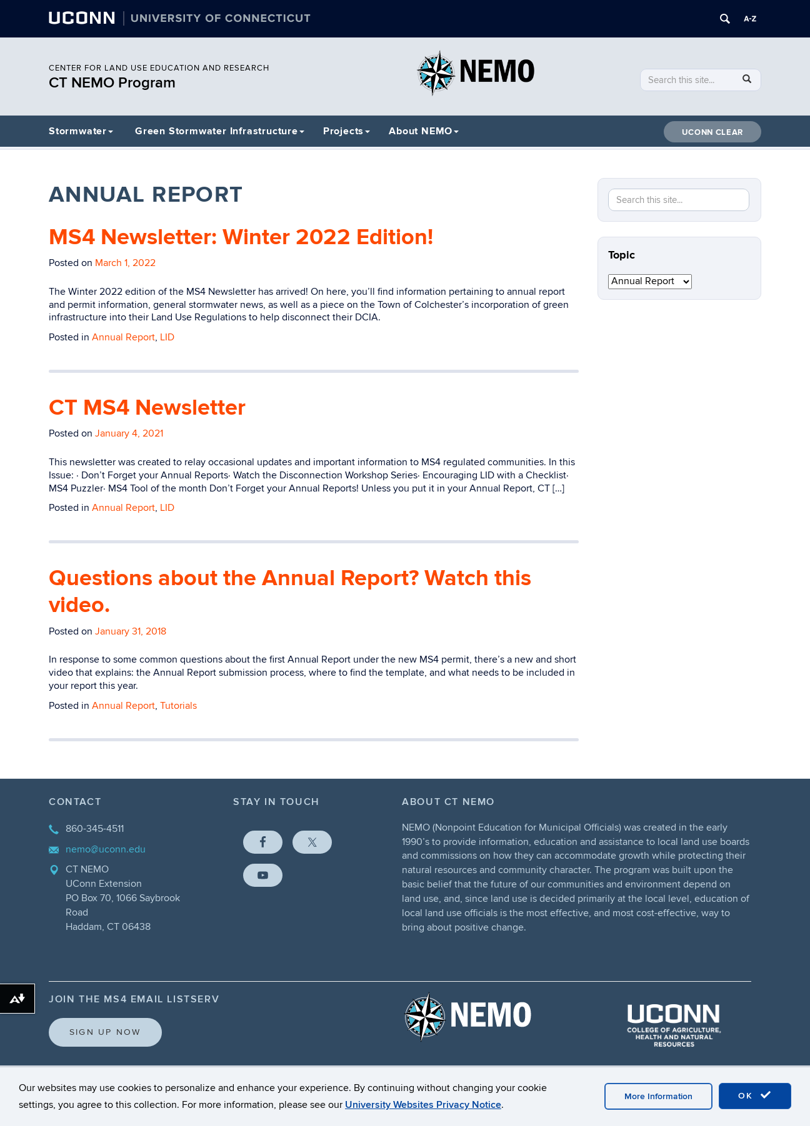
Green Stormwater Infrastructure (219, 131)
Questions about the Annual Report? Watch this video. (290, 592)
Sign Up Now (105, 1032)
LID (167, 337)
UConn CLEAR (712, 132)
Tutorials (178, 705)
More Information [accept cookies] (658, 1096)
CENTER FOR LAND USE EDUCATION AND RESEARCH (159, 68)
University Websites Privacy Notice (423, 1105)
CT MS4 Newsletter (147, 408)
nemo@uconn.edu (106, 849)
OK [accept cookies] (755, 1095)
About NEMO (424, 131)
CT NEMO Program (112, 83)
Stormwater (81, 131)
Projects (346, 131)
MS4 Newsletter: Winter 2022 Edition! (241, 237)
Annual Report (123, 337)
